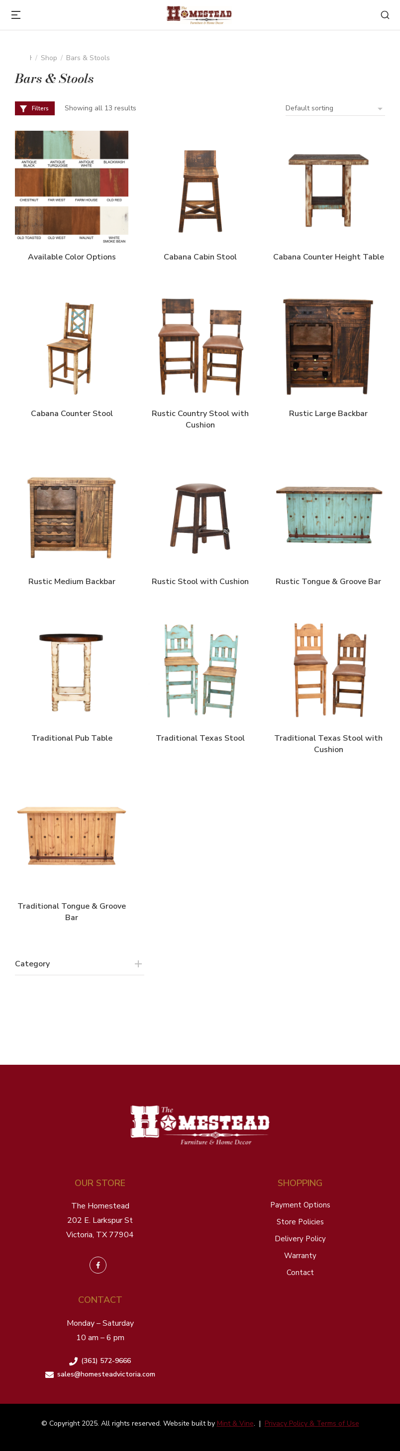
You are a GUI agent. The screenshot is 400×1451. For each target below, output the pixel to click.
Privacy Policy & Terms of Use (312, 1423)
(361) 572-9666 (106, 1361)
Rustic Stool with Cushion (200, 581)
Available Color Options (72, 257)
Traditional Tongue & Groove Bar (71, 912)
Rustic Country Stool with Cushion (200, 419)
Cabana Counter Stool (72, 413)
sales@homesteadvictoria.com (106, 1374)
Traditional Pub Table (71, 738)
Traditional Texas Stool (200, 738)
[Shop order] (335, 108)
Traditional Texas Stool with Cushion (328, 744)
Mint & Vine (235, 1423)
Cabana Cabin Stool (200, 257)
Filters (34, 108)
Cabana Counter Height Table (328, 257)
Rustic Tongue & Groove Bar (328, 581)
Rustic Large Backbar (328, 413)
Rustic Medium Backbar (71, 581)
